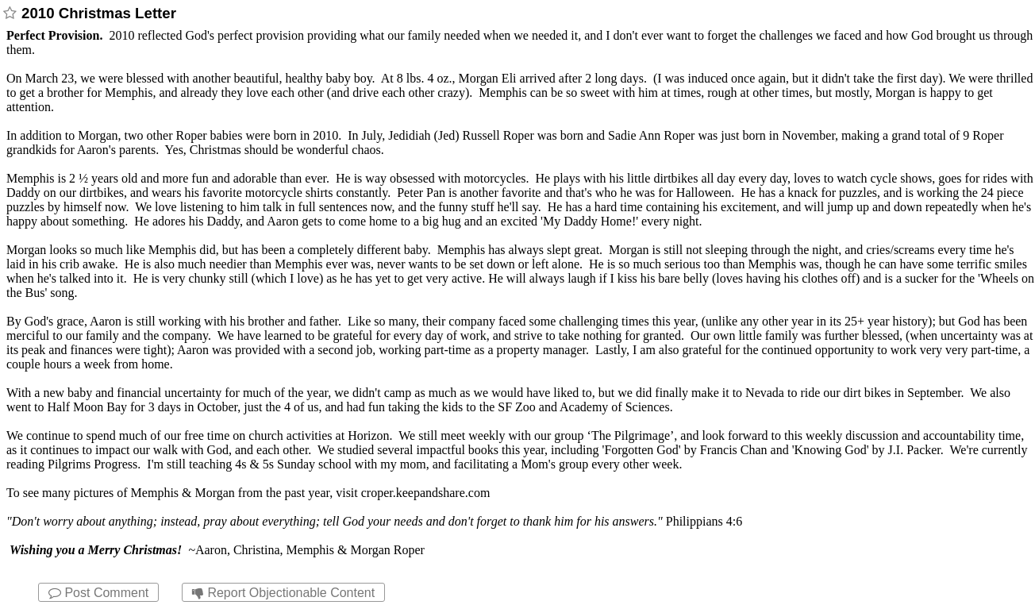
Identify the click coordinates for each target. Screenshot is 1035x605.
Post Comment (98, 592)
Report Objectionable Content (283, 592)
